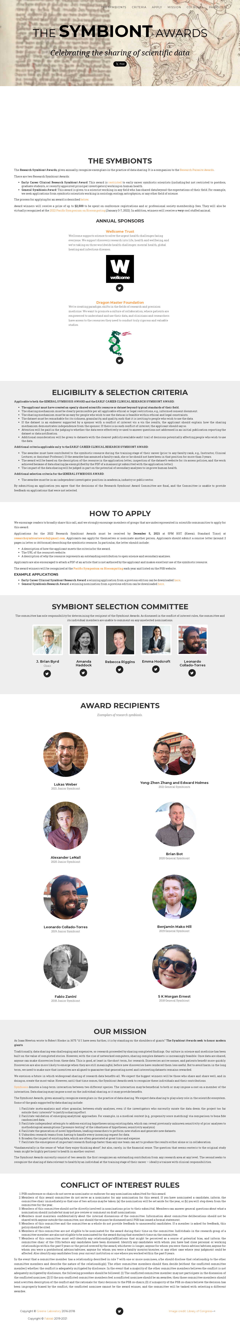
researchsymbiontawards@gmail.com (39, 538)
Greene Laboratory (49, 1311)
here (177, 580)
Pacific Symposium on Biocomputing (98, 568)
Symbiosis (21, 1087)
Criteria (139, 9)
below (84, 199)
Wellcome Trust (120, 232)
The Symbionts (113, 9)
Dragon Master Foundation (120, 303)
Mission (174, 9)
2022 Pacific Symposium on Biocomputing (77, 210)
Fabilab (48, 1318)
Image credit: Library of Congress (190, 1311)
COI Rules (195, 9)
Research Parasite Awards (197, 170)
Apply (157, 9)
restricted (115, 182)
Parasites (217, 9)
